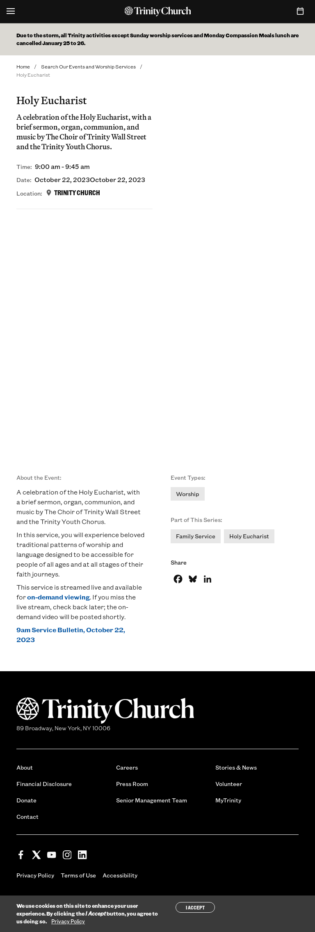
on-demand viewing (58, 596)
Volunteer (228, 784)
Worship (187, 494)
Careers (127, 767)
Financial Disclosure (44, 784)
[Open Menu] (11, 11)
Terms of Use (78, 875)
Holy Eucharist (249, 536)
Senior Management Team (151, 800)
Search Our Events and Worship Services (88, 66)
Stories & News (236, 767)
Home (23, 66)
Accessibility (120, 875)
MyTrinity (228, 800)
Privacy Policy (35, 875)
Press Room (132, 784)
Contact (27, 816)
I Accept (195, 907)
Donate (26, 800)
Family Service (195, 536)
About (24, 767)
